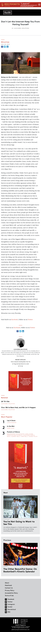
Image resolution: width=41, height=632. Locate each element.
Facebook (14, 319)
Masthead (8, 585)
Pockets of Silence (13, 432)
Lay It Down (11, 420)
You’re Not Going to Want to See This (19, 523)
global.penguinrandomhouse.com (20, 629)
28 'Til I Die (20, 366)
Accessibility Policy (11, 593)
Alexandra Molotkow (21, 28)
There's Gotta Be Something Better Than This (20, 361)
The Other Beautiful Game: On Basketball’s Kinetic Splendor (20, 570)
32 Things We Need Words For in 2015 (20, 364)
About (7, 583)
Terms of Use (9, 595)
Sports (5, 566)
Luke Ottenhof (11, 422)
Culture (6, 519)
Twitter (30, 319)
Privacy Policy (9, 590)
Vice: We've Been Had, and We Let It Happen (18, 407)
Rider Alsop (10, 428)
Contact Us (9, 588)
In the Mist (10, 426)
